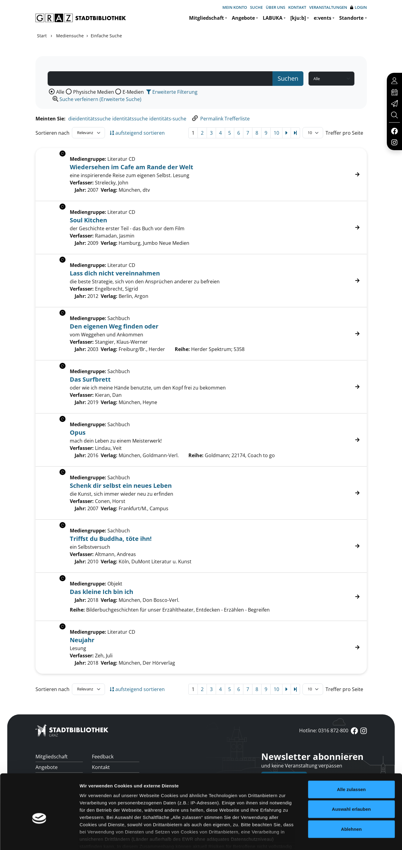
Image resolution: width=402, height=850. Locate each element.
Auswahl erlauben (351, 777)
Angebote (243, 18)
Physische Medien (93, 92)
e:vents (322, 18)
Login (358, 7)
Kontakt (297, 7)
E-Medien (133, 92)
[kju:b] (298, 18)
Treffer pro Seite (344, 133)
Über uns (275, 7)
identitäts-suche (167, 118)
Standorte (351, 18)
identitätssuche (130, 118)
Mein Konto (234, 7)
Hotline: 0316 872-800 (323, 730)
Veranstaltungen (328, 7)
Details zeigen (322, 838)
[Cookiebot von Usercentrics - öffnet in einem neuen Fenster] (39, 838)
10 (276, 133)
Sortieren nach (52, 133)
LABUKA (272, 18)
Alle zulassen (351, 757)
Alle (60, 92)
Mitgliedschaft (206, 18)
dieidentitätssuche (89, 118)
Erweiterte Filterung (172, 92)
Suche (256, 7)
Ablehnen (351, 797)
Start (42, 36)
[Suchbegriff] (160, 78)
